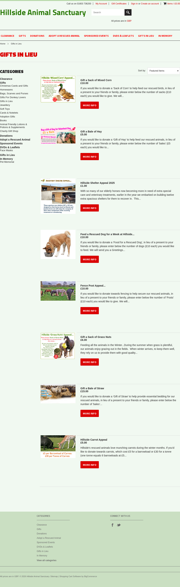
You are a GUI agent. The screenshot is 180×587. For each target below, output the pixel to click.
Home (2, 44)
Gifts (22, 36)
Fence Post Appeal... (128, 287)
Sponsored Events (96, 36)
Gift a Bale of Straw (128, 390)
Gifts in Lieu (146, 36)
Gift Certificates (119, 3)
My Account (101, 3)
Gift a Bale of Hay (128, 133)
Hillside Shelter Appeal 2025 (128, 184)
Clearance (7, 36)
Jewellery (5, 105)
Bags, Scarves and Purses (14, 93)
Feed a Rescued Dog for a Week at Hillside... (128, 236)
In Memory (165, 36)
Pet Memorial (7, 162)
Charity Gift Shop (9, 131)
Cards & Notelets (9, 112)
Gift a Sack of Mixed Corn (128, 82)
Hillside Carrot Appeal (128, 441)
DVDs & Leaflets (123, 36)
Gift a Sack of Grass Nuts (128, 338)
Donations (37, 36)
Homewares (6, 89)
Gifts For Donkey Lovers (13, 97)
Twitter (118, 525)
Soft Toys (5, 108)
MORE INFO (89, 105)
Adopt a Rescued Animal (64, 36)
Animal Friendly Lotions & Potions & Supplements (13, 126)
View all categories (46, 560)
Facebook (112, 525)
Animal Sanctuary (43, 12)
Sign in (134, 3)
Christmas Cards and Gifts (14, 85)
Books (3, 120)
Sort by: (142, 70)
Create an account (150, 3)
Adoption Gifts (7, 116)
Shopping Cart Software (70, 576)
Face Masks (6, 150)
